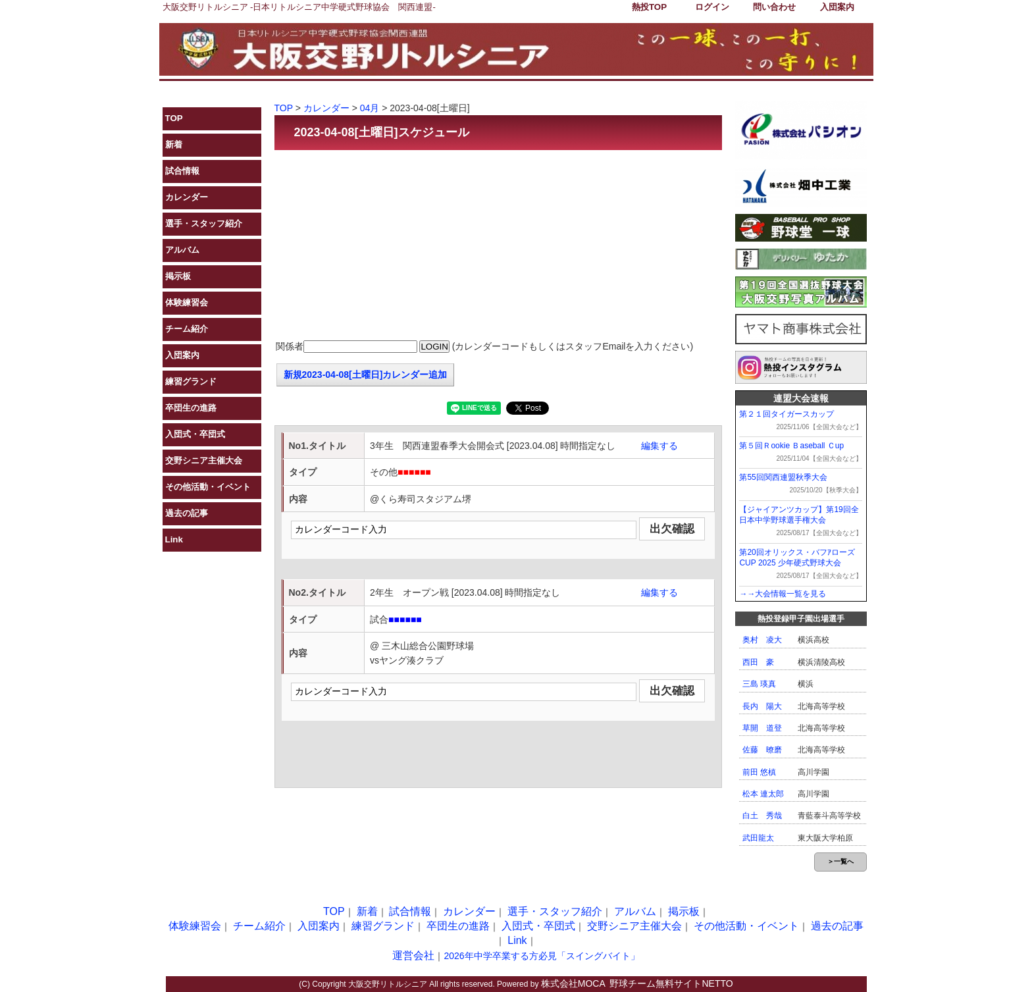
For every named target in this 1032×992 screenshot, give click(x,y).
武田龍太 (758, 838)
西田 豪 (758, 662)
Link (174, 539)
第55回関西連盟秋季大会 (783, 477)
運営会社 (413, 955)
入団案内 (837, 7)
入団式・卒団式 (195, 434)
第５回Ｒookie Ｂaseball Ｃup (791, 445)
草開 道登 (762, 728)
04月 (370, 108)
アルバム (182, 250)
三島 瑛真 (759, 684)
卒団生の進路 (191, 408)
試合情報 (182, 171)
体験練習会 (186, 302)
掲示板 (178, 276)
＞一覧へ (840, 861)
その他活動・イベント (208, 487)
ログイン (712, 7)
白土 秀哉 (762, 815)
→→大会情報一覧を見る (782, 593)
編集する (659, 445)
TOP (174, 118)
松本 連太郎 (763, 793)
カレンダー (186, 197)
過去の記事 (186, 513)
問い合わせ (774, 7)
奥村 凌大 (762, 639)
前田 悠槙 (759, 772)
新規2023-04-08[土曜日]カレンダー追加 (366, 374)
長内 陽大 (762, 706)
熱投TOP (649, 7)
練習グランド (191, 381)
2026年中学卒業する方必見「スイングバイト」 (541, 956)
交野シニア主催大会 (203, 460)
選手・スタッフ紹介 (203, 223)
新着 (173, 144)
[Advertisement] (498, 245)
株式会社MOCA (573, 983)
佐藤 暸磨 (762, 749)
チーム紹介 (186, 329)
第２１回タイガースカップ (786, 414)
